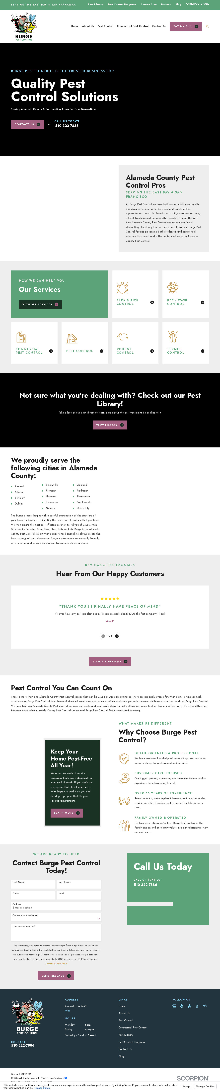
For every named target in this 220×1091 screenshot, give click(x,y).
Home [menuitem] (74, 26)
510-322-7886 (197, 4)
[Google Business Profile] (174, 1023)
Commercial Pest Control (133, 1045)
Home (122, 1023)
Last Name (65, 899)
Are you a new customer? (25, 932)
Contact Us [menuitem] (159, 26)
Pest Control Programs (122, 4)
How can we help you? (23, 943)
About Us (124, 1030)
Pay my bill (185, 26)
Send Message (56, 993)
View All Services (40, 307)
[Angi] (189, 1023)
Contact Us (27, 124)
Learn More (67, 837)
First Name (18, 899)
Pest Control (126, 1037)
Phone (15, 910)
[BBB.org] (197, 1023)
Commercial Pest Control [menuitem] (132, 26)
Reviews (166, 4)
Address (16, 921)
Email (61, 910)
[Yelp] (182, 1023)
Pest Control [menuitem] (105, 26)
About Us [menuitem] (88, 26)
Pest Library (95, 4)
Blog (178, 4)
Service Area (149, 4)
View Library (110, 428)
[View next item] (117, 639)
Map (68, 1028)
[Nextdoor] (205, 1023)
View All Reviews (109, 664)
